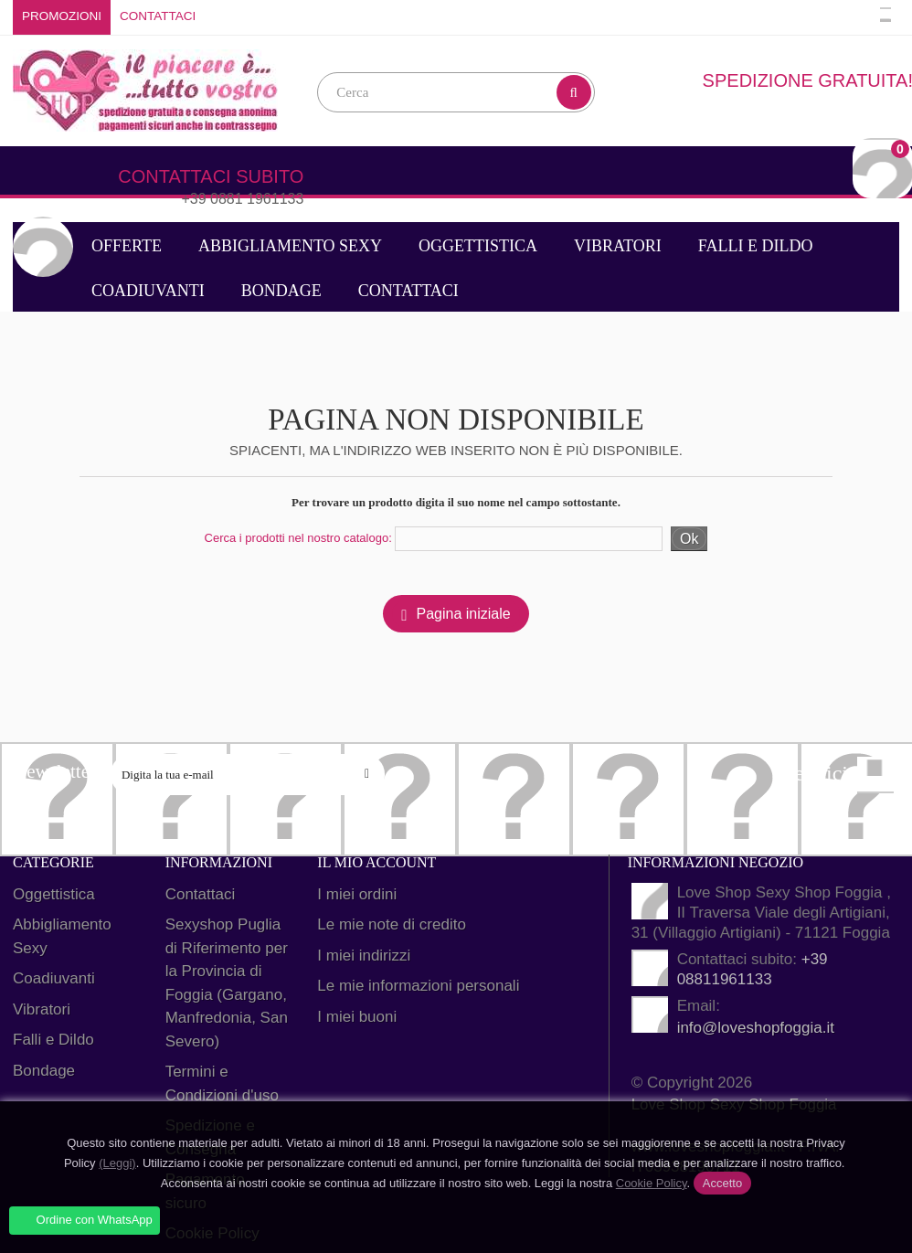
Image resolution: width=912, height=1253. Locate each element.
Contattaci (158, 16)
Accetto (722, 1183)
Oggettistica (478, 246)
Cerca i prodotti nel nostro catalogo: (298, 538)
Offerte (126, 246)
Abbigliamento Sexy (290, 246)
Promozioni (61, 16)
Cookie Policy (651, 1183)
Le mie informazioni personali (418, 985)
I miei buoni (357, 1016)
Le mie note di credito (391, 924)
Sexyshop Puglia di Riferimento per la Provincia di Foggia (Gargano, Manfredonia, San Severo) (226, 983)
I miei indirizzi (363, 955)
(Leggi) (117, 1163)
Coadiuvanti (148, 290)
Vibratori (618, 246)
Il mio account (376, 862)
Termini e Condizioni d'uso (222, 1083)
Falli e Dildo (755, 246)
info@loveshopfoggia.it (755, 1027)
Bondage (281, 290)
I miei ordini (357, 894)
